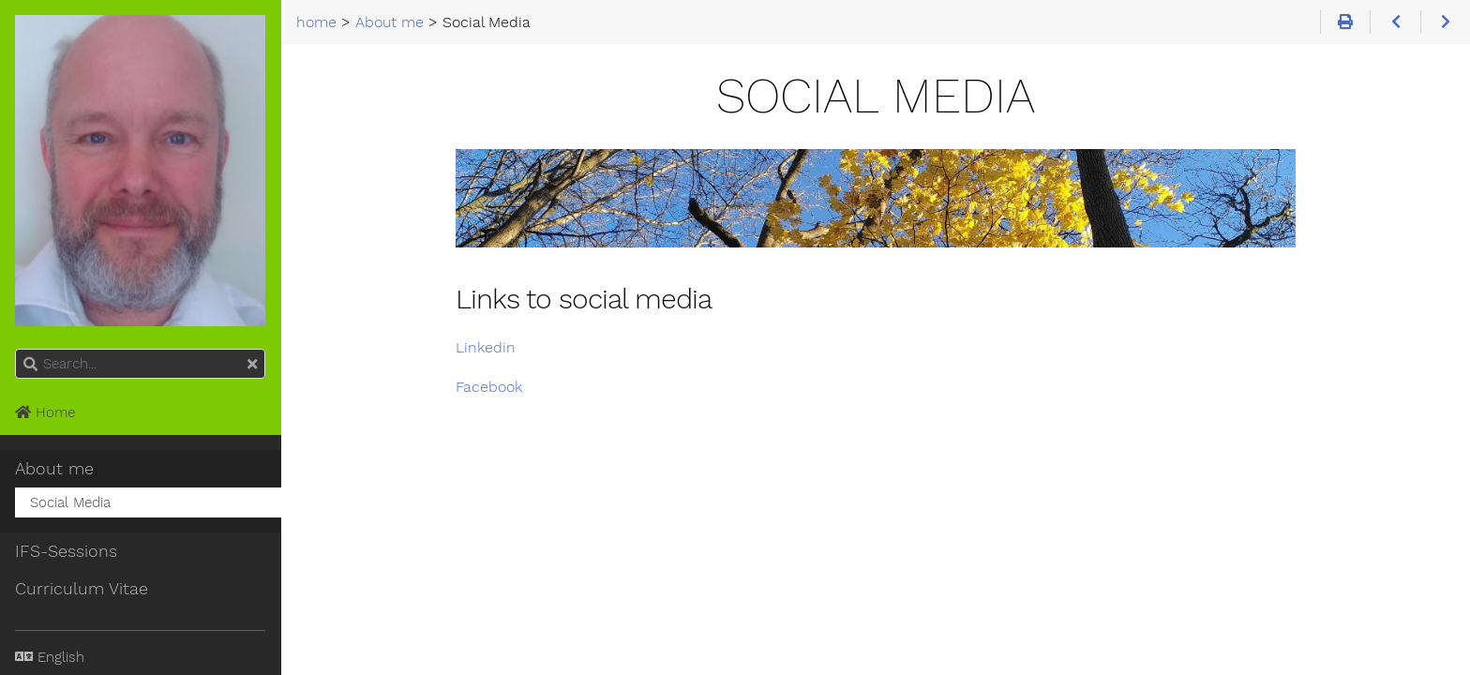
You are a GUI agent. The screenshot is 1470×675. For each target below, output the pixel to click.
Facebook (489, 387)
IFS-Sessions (66, 551)
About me (54, 468)
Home (45, 412)
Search (16, 349)
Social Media (70, 502)
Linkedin (486, 347)
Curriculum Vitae (81, 588)
